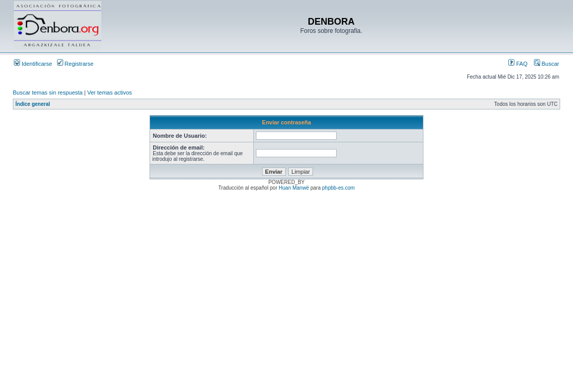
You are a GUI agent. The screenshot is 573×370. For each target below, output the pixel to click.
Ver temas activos (109, 92)
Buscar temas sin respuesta (48, 92)
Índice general (32, 104)
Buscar (546, 64)
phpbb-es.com (338, 188)
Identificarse (33, 64)
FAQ (517, 64)
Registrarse (75, 64)
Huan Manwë (294, 188)
